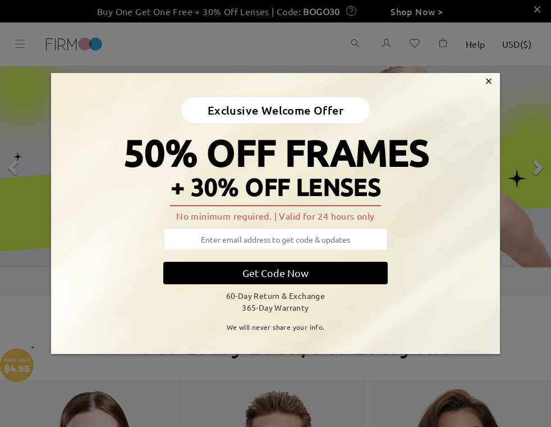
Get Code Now (275, 273)
